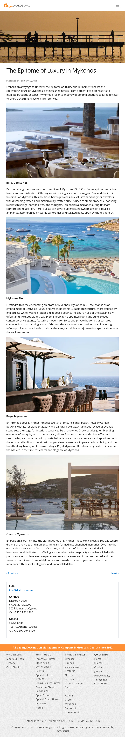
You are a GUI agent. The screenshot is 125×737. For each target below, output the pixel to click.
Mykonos (70, 703)
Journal (98, 671)
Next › (115, 573)
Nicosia (69, 675)
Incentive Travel (45, 658)
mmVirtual (62, 730)
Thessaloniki (72, 712)
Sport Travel (43, 695)
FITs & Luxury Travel (48, 682)
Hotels (39, 707)
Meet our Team (15, 658)
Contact (98, 667)
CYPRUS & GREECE (75, 654)
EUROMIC (70, 721)
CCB (97, 721)
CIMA (81, 721)
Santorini (70, 708)
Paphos (69, 662)
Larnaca (69, 679)
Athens (69, 695)
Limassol (70, 658)
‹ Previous (12, 573)
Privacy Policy (102, 675)
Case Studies (13, 667)
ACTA (89, 721)
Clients (98, 662)
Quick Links (101, 654)
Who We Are (14, 654)
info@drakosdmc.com (22, 590)
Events (40, 670)
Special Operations (47, 699)
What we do (43, 654)
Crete (68, 699)
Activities (41, 703)
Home (97, 658)
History (10, 662)
